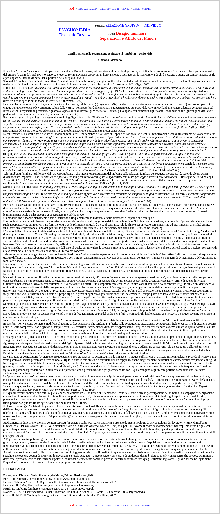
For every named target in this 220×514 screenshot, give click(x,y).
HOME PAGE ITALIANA (87, 9)
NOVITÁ (125, 9)
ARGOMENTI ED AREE (109, 9)
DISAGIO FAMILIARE (142, 9)
